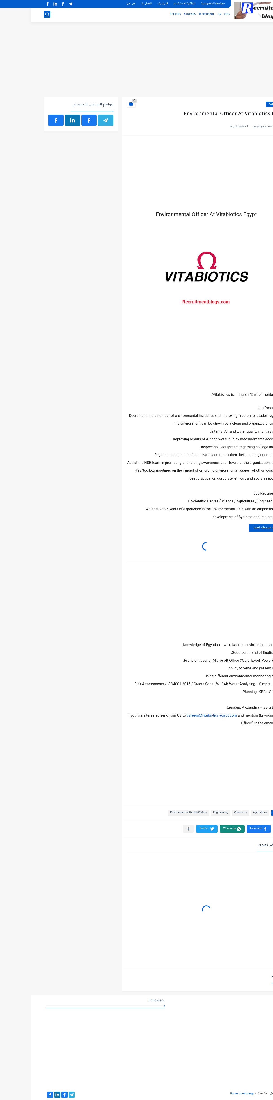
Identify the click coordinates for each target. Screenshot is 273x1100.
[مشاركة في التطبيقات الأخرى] (157, 829)
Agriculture (245, 104)
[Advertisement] (136, 62)
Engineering (190, 812)
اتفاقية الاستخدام (154, 3)
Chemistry (210, 812)
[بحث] (16, 14)
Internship (175, 14)
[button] (228, 829)
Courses (159, 14)
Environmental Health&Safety (158, 812)
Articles (144, 14)
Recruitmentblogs (212, 1094)
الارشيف (132, 3)
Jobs (196, 14)
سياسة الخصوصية (182, 3)
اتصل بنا (116, 3)
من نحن (100, 3)
